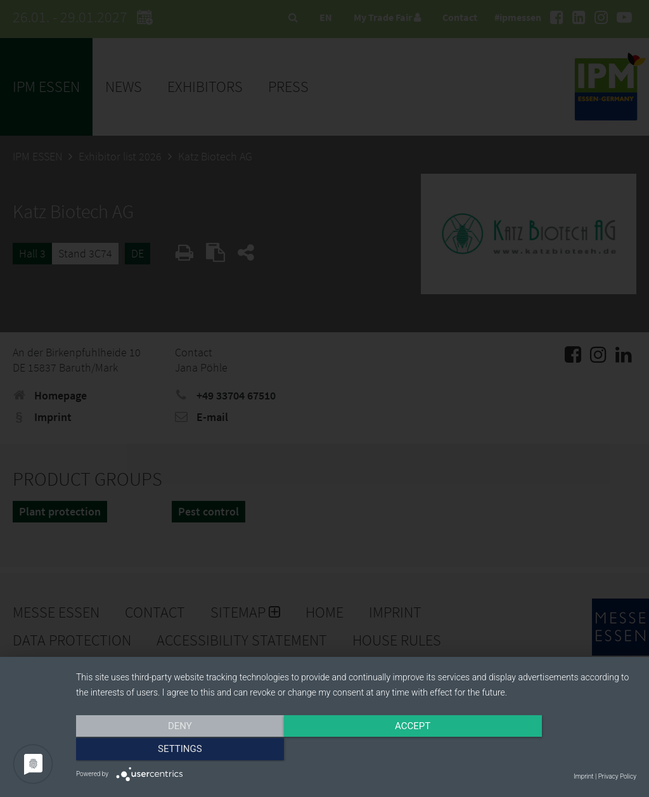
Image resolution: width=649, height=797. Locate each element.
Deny (160, 750)
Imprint (583, 776)
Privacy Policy (617, 776)
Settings (552, 750)
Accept (356, 750)
